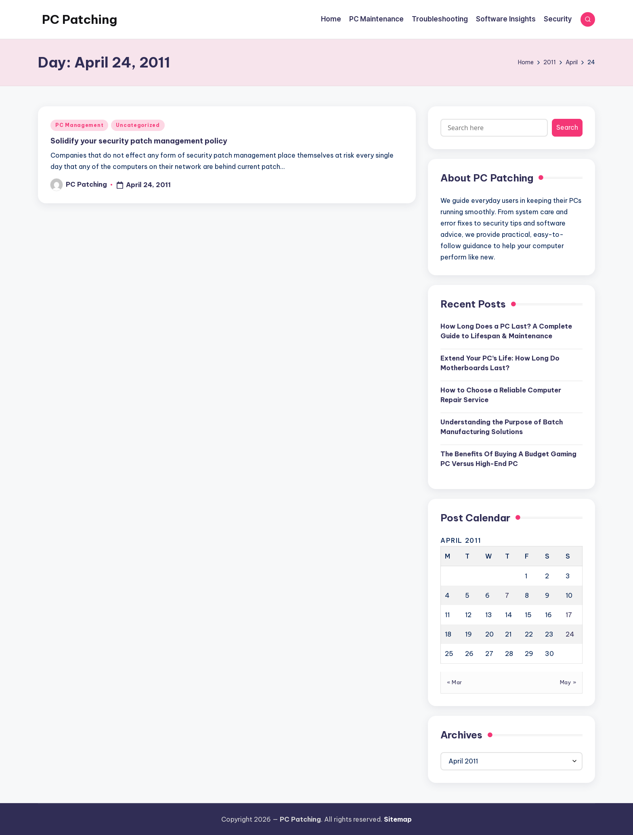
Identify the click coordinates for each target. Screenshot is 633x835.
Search (567, 127)
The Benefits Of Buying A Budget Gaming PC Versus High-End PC (508, 459)
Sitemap (398, 819)
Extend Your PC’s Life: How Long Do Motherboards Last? (500, 363)
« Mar (454, 682)
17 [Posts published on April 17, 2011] (569, 615)
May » (568, 682)
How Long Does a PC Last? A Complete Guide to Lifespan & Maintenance (506, 331)
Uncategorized (137, 125)
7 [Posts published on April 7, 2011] (507, 595)
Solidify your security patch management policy (138, 140)
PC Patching (79, 19)
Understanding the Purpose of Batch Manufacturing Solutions (501, 427)
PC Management (79, 125)
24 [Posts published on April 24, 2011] (570, 634)
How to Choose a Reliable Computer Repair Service (500, 395)
